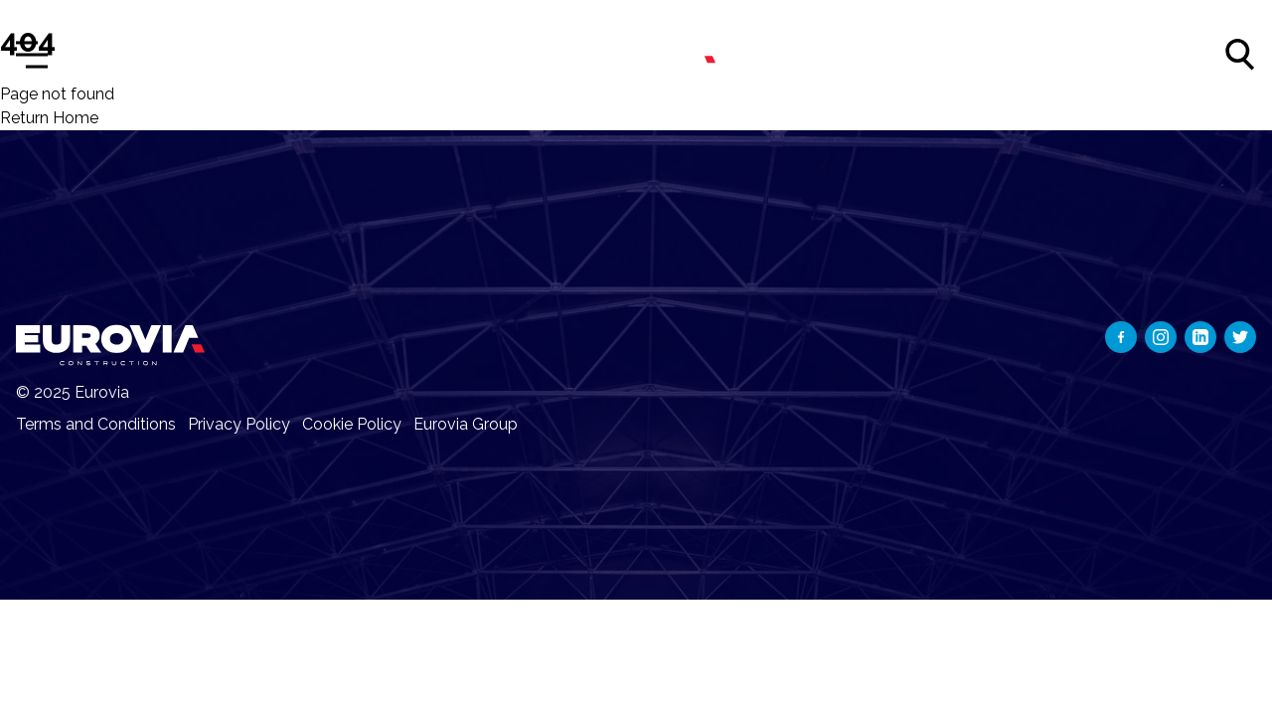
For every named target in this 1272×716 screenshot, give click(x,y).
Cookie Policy (351, 424)
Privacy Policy (239, 424)
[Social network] (1121, 337)
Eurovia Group (465, 424)
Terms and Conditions (96, 424)
